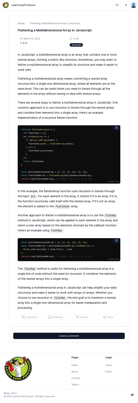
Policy (108, 371)
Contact (76, 378)
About (75, 371)
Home (21, 23)
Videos (75, 384)
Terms (108, 365)
